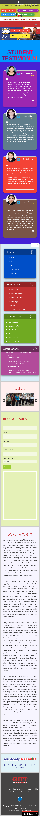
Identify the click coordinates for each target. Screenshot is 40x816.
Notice (29, 789)
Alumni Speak (14, 290)
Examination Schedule (17, 342)
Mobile (35, 789)
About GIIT (16, 789)
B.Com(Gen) (13, 273)
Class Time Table (15, 338)
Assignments (13, 334)
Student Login (14, 322)
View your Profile (15, 305)
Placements (8, 14)
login (20, 2)
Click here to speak (20, 36)
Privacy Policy (14, 810)
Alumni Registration (16, 298)
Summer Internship (28, 10)
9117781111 (8, 6)
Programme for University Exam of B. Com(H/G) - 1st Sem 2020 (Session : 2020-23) (21, 372)
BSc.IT (23, 30)
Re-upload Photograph (17, 309)
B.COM (28, 30)
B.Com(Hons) (14, 269)
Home (8, 789)
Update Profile (14, 326)
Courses (16, 792)
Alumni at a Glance (16, 294)
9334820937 (18, 6)
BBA (13, 30)
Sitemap (23, 792)
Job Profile (13, 330)
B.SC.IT (12, 257)
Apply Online (8, 10)
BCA (18, 30)
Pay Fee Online (25, 14)
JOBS (23, 789)
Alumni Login (13, 302)
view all (35, 245)
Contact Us (32, 792)
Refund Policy (26, 810)
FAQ (10, 792)
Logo (6, 25)
